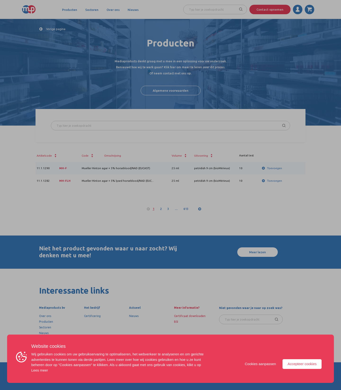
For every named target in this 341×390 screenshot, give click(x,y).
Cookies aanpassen (260, 364)
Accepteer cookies (302, 364)
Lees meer (39, 370)
